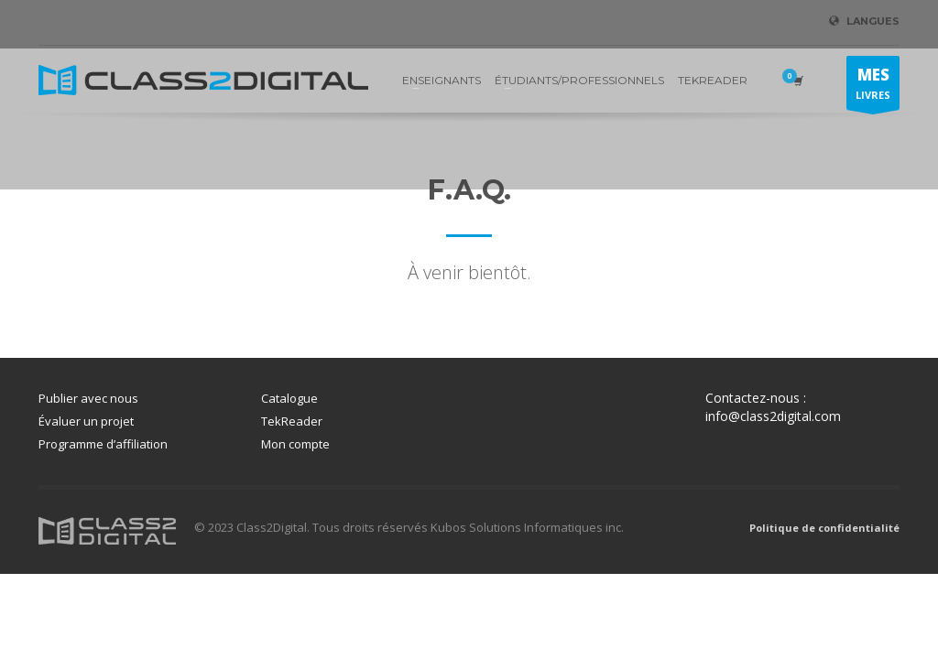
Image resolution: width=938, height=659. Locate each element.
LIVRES (873, 87)
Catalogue (289, 398)
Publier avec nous (88, 398)
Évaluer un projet (86, 421)
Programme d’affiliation (103, 444)
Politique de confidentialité (824, 528)
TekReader (291, 421)
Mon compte (295, 444)
